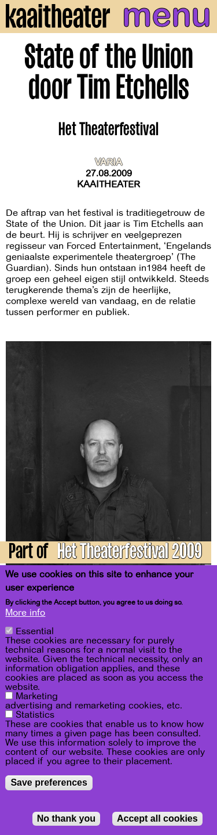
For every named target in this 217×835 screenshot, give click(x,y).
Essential (35, 632)
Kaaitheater (108, 184)
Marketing (37, 697)
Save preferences (48, 784)
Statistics (35, 716)
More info (25, 614)
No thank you (66, 820)
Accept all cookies (157, 820)
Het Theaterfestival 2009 (129, 553)
